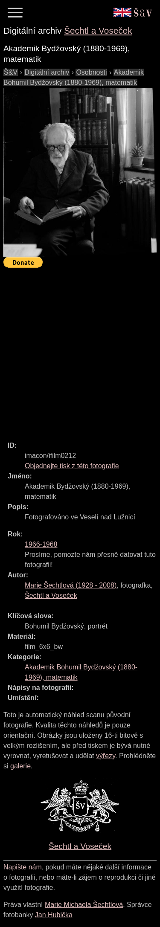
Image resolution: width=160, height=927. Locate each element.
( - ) (70, 585)
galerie (20, 766)
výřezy (105, 755)
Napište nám (22, 867)
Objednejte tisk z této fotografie (72, 465)
